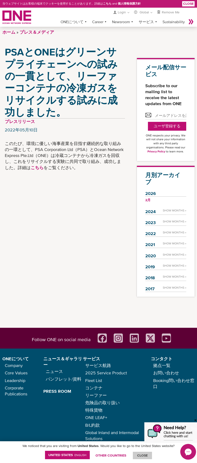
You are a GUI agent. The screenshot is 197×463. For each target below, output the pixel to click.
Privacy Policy (156, 151)
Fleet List (93, 380)
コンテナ (93, 387)
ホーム (8, 32)
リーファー (96, 395)
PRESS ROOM (57, 391)
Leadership (15, 380)
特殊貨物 (93, 410)
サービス (146, 22)
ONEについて (72, 22)
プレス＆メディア (37, 32)
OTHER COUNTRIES (111, 455)
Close (188, 3)
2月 (148, 200)
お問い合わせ (166, 372)
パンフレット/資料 (63, 379)
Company (14, 365)
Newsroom (121, 22)
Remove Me (171, 12)
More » (191, 22)
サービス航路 (98, 365)
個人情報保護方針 (129, 3)
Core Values (16, 372)
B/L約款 (92, 425)
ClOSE (142, 455)
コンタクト (161, 358)
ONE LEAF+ (96, 417)
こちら (107, 3)
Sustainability (174, 22)
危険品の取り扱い (102, 402)
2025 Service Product (106, 372)
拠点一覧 (161, 365)
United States (67, 455)
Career (97, 22)
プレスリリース (20, 121)
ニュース (54, 371)
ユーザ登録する (167, 126)
